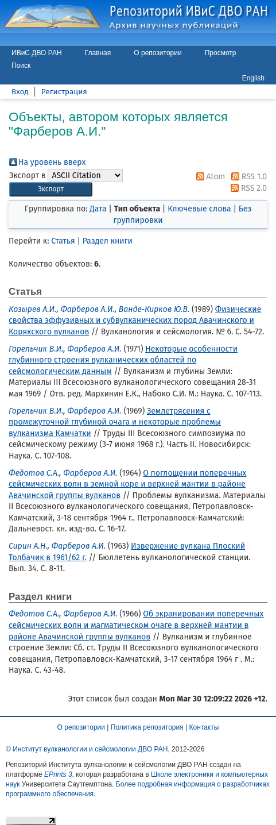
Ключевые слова (199, 209)
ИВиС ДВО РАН (36, 53)
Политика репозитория (147, 727)
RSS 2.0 (247, 188)
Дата (98, 209)
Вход (20, 92)
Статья (63, 241)
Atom (209, 177)
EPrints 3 (58, 774)
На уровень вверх (51, 162)
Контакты (204, 727)
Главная (98, 53)
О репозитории (157, 53)
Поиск (20, 65)
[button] (50, 189)
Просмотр (220, 53)
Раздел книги (108, 241)
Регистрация (64, 92)
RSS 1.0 (247, 177)
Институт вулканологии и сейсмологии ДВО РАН (90, 749)
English (253, 78)
